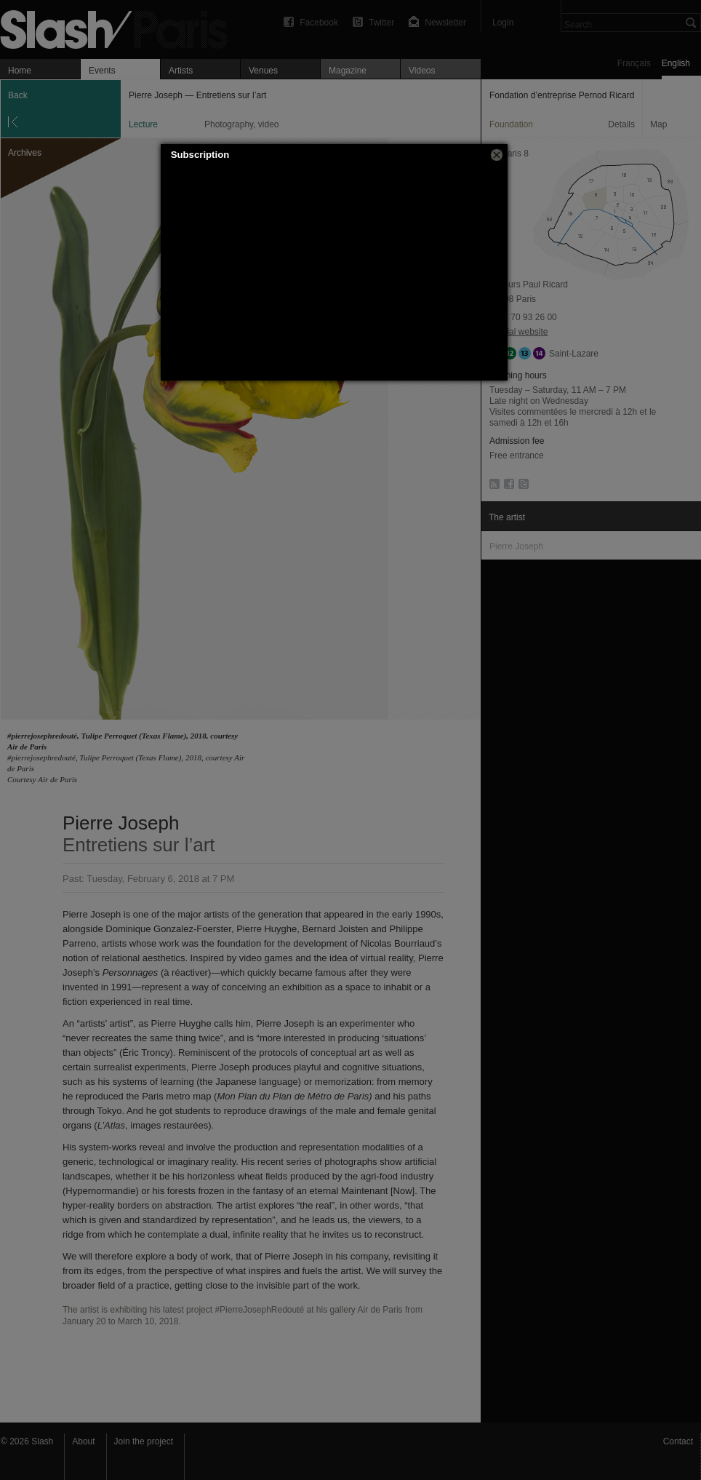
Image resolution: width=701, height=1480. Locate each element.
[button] (496, 155)
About (83, 1441)
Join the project (143, 1441)
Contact (678, 1441)
